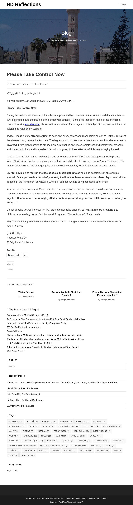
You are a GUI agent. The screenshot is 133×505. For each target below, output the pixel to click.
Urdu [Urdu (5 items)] (55, 450)
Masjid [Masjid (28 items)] (46, 436)
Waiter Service (26, 292)
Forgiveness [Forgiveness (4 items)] (61, 431)
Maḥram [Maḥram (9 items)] (61, 436)
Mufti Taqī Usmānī (56, 498)
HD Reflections (24, 4)
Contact (104, 498)
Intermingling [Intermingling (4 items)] (101, 431)
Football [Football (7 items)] (43, 431)
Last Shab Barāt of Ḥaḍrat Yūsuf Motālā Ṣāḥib (29, 343)
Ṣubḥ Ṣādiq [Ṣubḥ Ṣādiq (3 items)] (28, 455)
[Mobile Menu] (122, 4)
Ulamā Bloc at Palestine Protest (22, 388)
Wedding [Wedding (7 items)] (69, 450)
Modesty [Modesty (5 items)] (95, 436)
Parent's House (14, 331)
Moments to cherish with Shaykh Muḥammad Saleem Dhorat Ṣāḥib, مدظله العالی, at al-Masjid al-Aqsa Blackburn (62, 382)
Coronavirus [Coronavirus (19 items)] (16, 426)
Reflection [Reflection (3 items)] (102, 441)
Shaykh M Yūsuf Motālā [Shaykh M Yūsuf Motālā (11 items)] (53, 446)
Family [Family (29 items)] (13, 431)
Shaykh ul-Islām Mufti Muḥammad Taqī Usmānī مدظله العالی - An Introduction (45, 335)
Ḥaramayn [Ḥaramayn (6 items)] (103, 450)
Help (97, 498)
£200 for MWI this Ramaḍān (20, 406)
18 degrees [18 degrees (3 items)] (15, 421)
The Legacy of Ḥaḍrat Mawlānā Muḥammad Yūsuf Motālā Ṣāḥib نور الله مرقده (45, 339)
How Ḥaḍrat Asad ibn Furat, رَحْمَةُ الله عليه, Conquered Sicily (36, 323)
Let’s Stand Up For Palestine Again (24, 394)
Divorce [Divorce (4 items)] (48, 426)
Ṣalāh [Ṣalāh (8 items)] (12, 455)
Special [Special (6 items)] (96, 446)
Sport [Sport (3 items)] (110, 446)
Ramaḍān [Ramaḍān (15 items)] (84, 441)
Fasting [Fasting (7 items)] (28, 431)
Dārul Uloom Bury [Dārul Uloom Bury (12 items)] (68, 426)
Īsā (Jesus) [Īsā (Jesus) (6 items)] (86, 450)
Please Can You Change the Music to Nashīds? (106, 293)
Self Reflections (40, 84)
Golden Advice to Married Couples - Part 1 (27, 315)
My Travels (30, 498)
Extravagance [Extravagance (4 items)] (111, 426)
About (91, 498)
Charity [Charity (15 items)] (66, 421)
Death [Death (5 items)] (34, 426)
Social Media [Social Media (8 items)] (79, 446)
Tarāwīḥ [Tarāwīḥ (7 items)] (13, 450)
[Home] (47, 40)
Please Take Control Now (76, 40)
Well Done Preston (16, 351)
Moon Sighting (81, 498)
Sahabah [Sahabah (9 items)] (118, 441)
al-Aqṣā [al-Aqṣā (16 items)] (32, 421)
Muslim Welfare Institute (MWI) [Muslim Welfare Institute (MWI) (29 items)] (25, 441)
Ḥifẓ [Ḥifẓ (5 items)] (117, 450)
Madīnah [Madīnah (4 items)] (13, 436)
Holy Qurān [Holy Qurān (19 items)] (81, 431)
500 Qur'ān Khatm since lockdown (23, 327)
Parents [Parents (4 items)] (52, 441)
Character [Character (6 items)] (49, 421)
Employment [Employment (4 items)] (91, 426)
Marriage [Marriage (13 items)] (30, 436)
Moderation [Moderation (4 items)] (78, 436)
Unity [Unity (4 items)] (43, 450)
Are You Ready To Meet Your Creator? (66, 293)
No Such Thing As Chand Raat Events (25, 400)
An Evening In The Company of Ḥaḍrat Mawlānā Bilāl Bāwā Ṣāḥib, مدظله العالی (46, 319)
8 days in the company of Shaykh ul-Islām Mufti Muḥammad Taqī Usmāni (42, 347)
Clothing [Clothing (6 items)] (99, 421)
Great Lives (69, 498)
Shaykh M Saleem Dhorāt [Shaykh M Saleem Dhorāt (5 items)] (22, 446)
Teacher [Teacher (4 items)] (29, 450)
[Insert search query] (66, 366)
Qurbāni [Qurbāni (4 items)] (68, 441)
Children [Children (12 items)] (82, 421)
